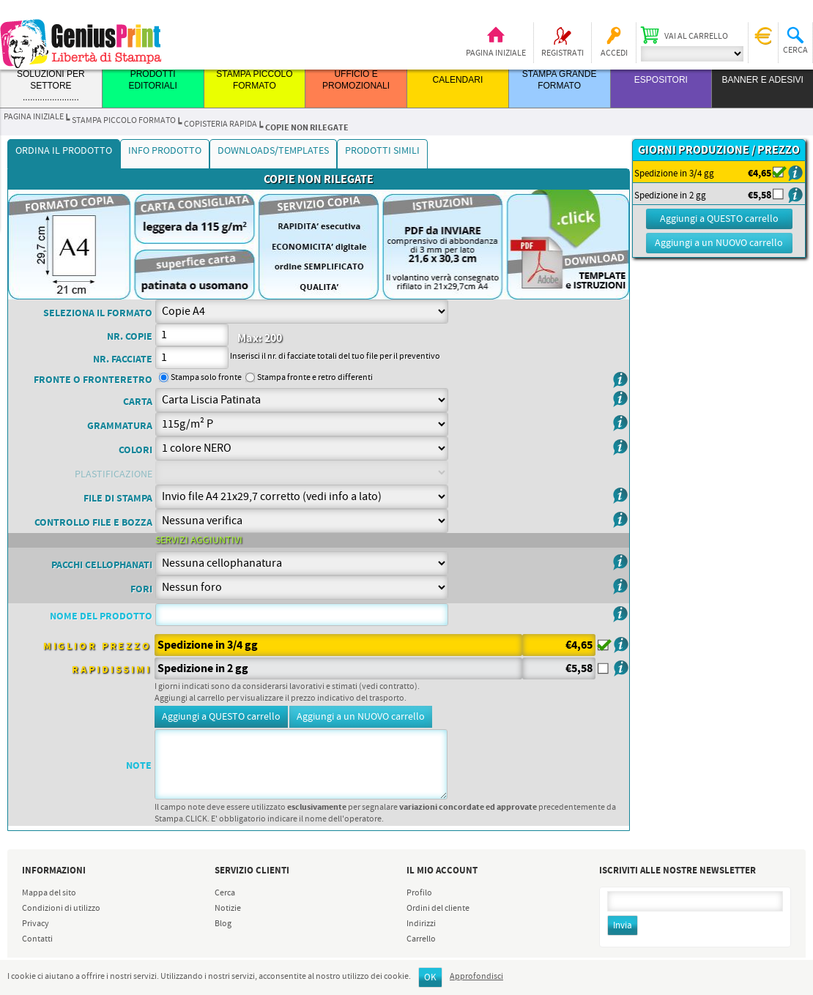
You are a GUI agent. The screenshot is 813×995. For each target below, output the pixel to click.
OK (430, 978)
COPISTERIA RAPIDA (220, 124)
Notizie (228, 908)
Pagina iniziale (496, 53)
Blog (223, 924)
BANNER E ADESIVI (762, 80)
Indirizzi (421, 924)
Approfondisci (476, 977)
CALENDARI (458, 80)
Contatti (37, 939)
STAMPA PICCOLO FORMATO (124, 121)
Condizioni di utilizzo (61, 908)
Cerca (225, 893)
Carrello (421, 939)
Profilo (419, 893)
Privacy (35, 924)
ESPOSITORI (661, 80)
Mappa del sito (49, 893)
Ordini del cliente (437, 908)
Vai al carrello (696, 36)
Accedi (614, 53)
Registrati (562, 53)
